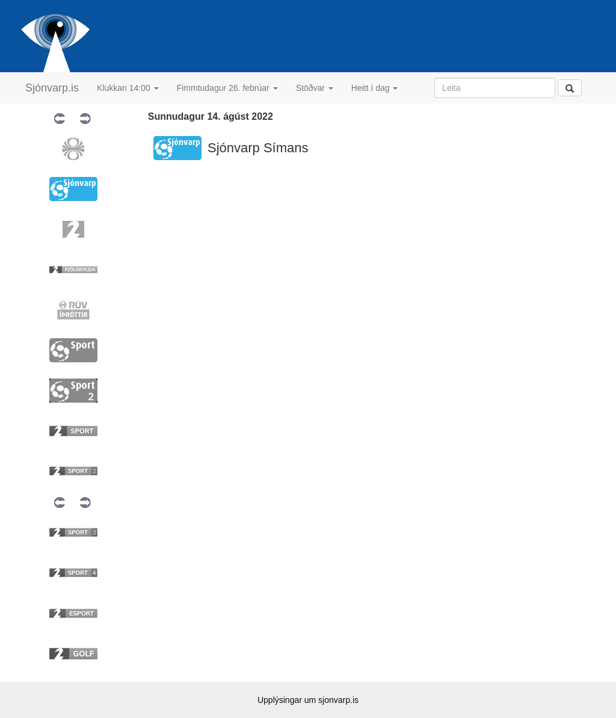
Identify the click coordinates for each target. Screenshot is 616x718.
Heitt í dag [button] (374, 88)
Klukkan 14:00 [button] (128, 88)
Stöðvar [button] (314, 88)
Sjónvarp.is (52, 88)
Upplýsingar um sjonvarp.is (308, 700)
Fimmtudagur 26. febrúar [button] (227, 88)
